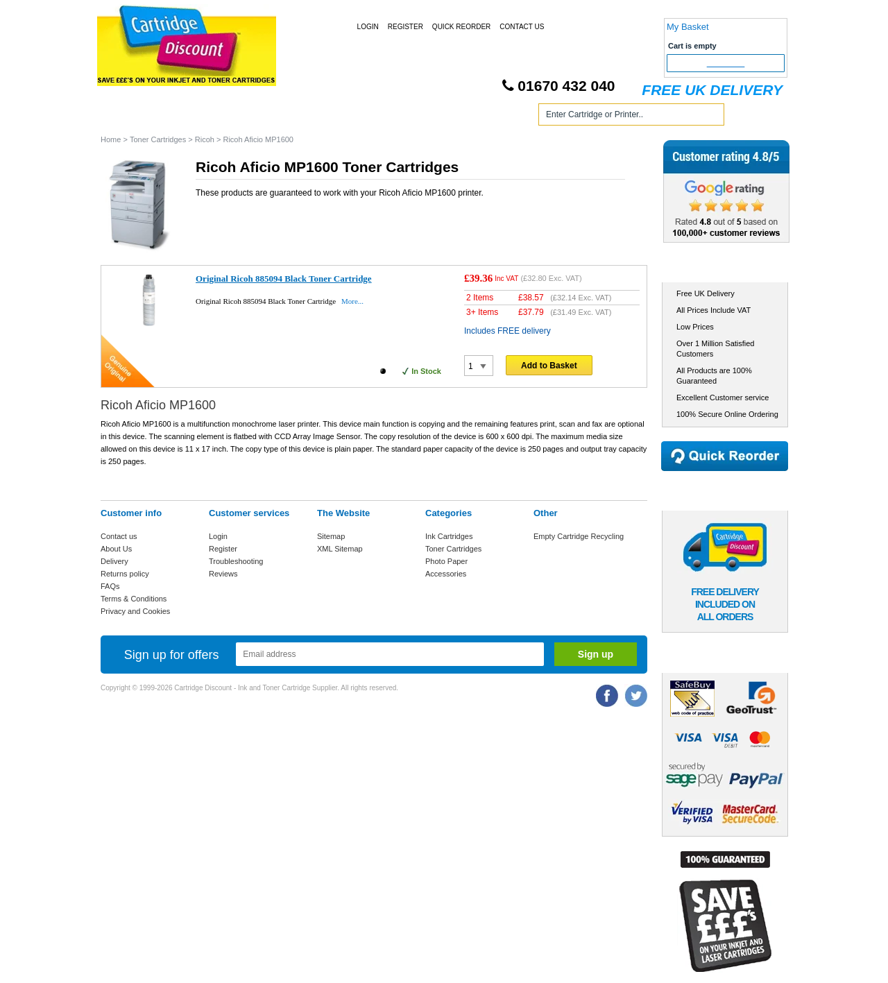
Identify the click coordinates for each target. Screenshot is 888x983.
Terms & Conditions (133, 599)
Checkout (726, 63)
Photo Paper (446, 561)
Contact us (119, 536)
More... (352, 301)
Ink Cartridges (207, 117)
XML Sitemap (340, 549)
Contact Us (522, 27)
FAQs (110, 586)
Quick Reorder (461, 27)
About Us (116, 549)
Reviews (223, 574)
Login (368, 27)
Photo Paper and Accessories (446, 117)
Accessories (445, 574)
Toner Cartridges (311, 117)
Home (127, 117)
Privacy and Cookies (135, 611)
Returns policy (125, 574)
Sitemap (331, 536)
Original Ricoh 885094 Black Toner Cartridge (284, 278)
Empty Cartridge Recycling (578, 536)
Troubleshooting (236, 561)
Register (405, 27)
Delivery (114, 561)
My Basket (688, 27)
